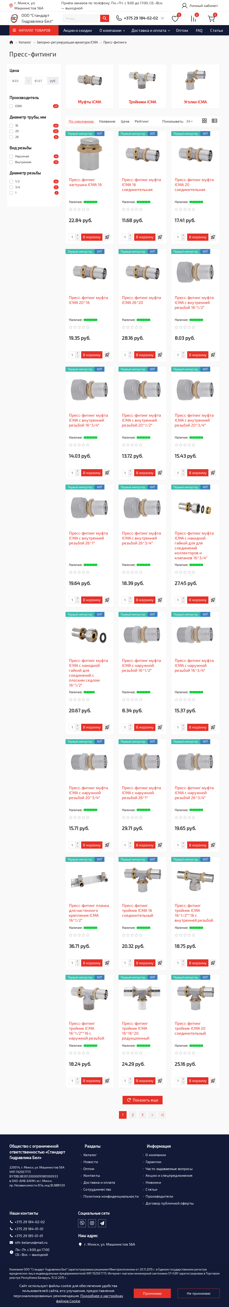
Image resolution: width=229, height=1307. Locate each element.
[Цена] (17, 81)
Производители (159, 1196)
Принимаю (152, 1293)
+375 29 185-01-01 (29, 1235)
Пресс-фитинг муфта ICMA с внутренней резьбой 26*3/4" (141, 538)
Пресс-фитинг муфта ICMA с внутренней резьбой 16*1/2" (194, 302)
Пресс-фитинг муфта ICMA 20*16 (88, 300)
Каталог (25, 42)
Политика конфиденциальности (111, 1196)
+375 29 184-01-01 (29, 1229)
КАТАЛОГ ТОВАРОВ (34, 30)
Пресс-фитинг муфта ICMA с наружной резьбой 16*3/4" (194, 665)
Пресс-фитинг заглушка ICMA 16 (85, 182)
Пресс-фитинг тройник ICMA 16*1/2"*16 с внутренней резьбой (194, 913)
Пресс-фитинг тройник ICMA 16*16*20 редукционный (135, 1030)
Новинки (153, 1182)
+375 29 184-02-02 (30, 1222)
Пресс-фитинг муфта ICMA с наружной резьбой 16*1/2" (141, 665)
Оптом (197, 30)
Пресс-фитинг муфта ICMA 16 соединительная (141, 184)
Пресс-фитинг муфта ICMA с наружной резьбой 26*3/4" (194, 792)
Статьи (151, 1189)
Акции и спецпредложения (169, 1175)
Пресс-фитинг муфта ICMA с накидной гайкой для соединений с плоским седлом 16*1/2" (88, 672)
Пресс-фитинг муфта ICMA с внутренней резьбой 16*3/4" (88, 420)
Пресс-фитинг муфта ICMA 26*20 (141, 300)
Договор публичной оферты (170, 1203)
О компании (117, 30)
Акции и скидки (80, 30)
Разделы (92, 1146)
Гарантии (153, 1162)
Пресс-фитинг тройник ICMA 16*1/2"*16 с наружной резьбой (86, 1030)
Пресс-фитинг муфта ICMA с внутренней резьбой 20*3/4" (194, 420)
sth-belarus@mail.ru (31, 1242)
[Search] (86, 18)
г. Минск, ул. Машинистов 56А (26, 5)
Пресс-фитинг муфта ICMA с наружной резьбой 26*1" (141, 792)
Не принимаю (198, 1293)
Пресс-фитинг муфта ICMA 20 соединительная (194, 184)
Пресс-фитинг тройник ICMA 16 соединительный (137, 910)
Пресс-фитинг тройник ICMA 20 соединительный (190, 1028)
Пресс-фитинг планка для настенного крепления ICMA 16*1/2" (89, 913)
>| (162, 1114)
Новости (90, 1162)
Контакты (91, 1175)
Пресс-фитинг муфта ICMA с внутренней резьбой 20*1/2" (141, 420)
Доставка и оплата (159, 30)
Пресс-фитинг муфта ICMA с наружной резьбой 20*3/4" (88, 792)
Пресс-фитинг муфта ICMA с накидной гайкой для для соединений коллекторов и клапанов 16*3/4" (194, 545)
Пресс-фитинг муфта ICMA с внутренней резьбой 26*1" (88, 538)
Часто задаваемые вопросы (169, 1168)
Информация (159, 1146)
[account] (199, 6)
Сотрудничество (97, 1189)
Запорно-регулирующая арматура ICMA (67, 42)
